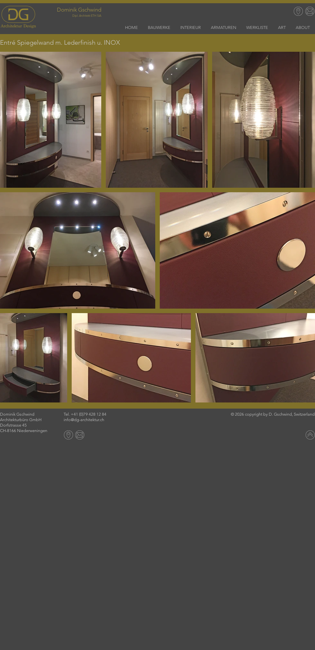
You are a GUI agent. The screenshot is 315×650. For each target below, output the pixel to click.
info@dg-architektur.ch (84, 419)
